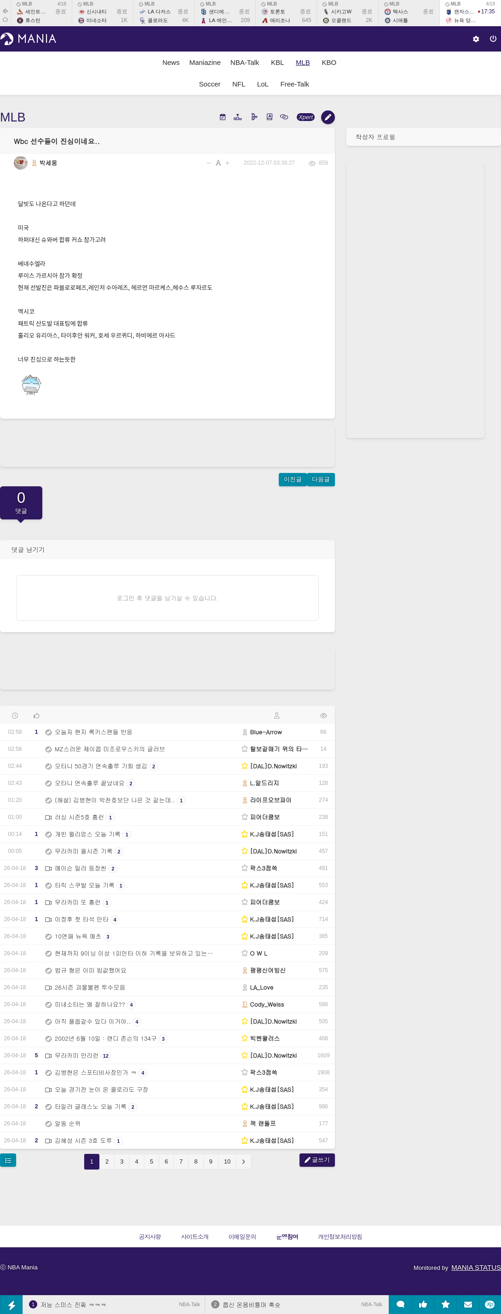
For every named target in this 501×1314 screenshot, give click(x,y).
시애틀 (400, 20)
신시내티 (96, 11)
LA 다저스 (159, 11)
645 (306, 20)
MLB (24, 3)
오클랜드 (341, 20)
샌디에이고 (221, 11)
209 (245, 20)
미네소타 (96, 20)
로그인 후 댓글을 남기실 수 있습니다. (168, 598)
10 (227, 1161)
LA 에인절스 (222, 20)
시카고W (341, 11)
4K (185, 20)
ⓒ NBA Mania (19, 1267)
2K (369, 20)
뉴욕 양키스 (467, 20)
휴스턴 (32, 20)
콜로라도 (158, 20)
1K (124, 20)
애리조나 (280, 20)
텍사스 (400, 11)
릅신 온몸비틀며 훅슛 (252, 1304)
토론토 (277, 11)
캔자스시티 (466, 11)
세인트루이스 (40, 11)
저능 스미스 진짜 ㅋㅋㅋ (73, 1304)
